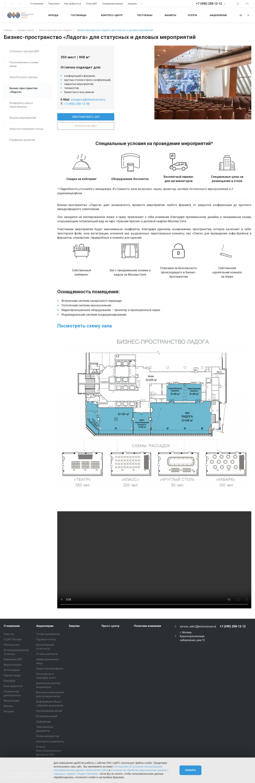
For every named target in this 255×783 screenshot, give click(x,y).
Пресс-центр (110, 626)
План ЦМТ (91, 3)
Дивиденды (43, 721)
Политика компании (147, 626)
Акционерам (11, 700)
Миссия (8, 706)
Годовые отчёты (46, 639)
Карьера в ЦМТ (13, 659)
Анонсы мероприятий (22, 117)
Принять (190, 770)
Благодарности (13, 686)
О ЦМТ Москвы (13, 639)
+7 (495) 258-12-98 (77, 104)
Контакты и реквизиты (50, 741)
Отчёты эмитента (47, 653)
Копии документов (47, 736)
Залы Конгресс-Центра (23, 77)
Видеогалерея (12, 664)
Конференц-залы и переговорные (21, 105)
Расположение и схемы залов (23, 64)
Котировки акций (46, 716)
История (9, 711)
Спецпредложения (112, 3)
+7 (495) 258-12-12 (209, 3)
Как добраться (72, 3)
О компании (36, 3)
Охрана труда (12, 675)
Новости (9, 634)
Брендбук (10, 680)
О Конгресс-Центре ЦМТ (24, 51)
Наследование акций (49, 710)
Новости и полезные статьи (26, 128)
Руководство (12, 644)
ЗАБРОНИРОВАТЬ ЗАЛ (86, 116)
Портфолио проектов (22, 139)
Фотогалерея (12, 670)
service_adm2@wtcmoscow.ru (198, 626)
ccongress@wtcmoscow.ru (88, 99)
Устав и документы (48, 634)
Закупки (132, 3)
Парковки (53, 3)
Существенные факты (49, 668)
